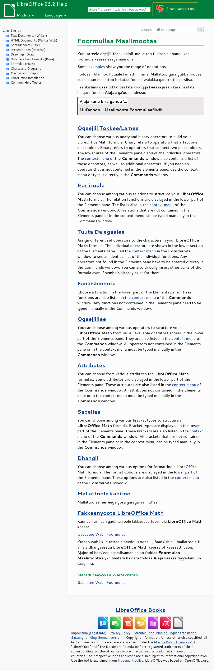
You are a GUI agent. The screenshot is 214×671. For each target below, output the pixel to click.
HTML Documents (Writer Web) (34, 40)
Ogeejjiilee (91, 318)
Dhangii (87, 458)
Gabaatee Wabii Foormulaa (101, 534)
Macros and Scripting (26, 73)
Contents (12, 30)
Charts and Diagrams (26, 68)
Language (53, 15)
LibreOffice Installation (27, 78)
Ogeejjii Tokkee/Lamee (108, 128)
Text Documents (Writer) (29, 35)
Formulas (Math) (23, 64)
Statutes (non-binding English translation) (165, 633)
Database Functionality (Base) (32, 59)
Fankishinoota (96, 283)
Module (24, 15)
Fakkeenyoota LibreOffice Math (120, 512)
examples (97, 66)
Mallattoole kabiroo (104, 493)
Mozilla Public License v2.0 (174, 642)
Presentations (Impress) (28, 50)
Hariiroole (90, 185)
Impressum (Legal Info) (88, 633)
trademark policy (130, 660)
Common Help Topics (26, 82)
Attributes (91, 365)
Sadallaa (88, 411)
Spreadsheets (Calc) (25, 45)
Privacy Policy (120, 633)
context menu (97, 158)
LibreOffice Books (140, 609)
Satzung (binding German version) (97, 637)
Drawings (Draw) (23, 54)
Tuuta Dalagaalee (101, 231)
